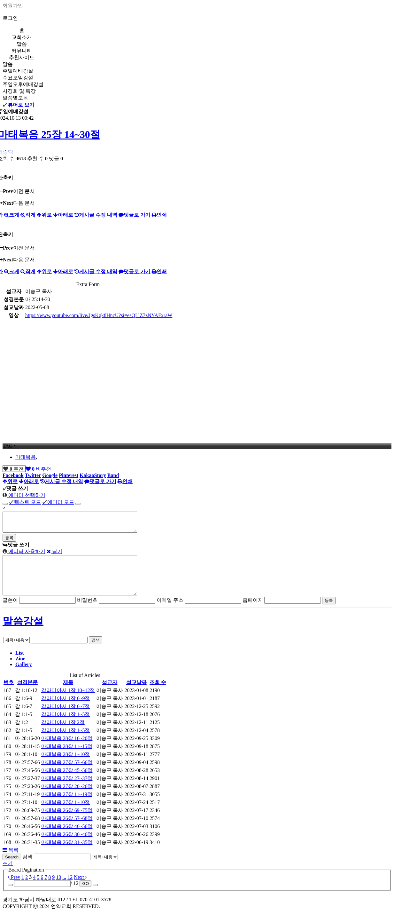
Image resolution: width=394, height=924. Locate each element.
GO (85, 895)
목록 (11, 861)
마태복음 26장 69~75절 (67, 821)
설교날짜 (136, 694)
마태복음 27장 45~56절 (67, 782)
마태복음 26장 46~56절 (67, 837)
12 (70, 888)
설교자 (109, 694)
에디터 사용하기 (24, 555)
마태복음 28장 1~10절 (65, 766)
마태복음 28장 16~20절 (67, 750)
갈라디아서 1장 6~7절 (65, 718)
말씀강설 (23, 632)
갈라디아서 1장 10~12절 (68, 702)
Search (12, 868)
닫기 (54, 555)
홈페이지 (253, 611)
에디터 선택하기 (24, 495)
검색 (95, 651)
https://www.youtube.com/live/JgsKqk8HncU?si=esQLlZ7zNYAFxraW (98, 315)
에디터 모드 (58, 502)
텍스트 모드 (25, 502)
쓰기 (8, 875)
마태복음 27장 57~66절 (67, 774)
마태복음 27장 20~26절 (67, 798)
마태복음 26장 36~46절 (67, 845)
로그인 (10, 18)
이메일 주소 (170, 611)
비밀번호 (87, 611)
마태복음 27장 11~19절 (66, 805)
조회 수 (158, 694)
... (64, 888)
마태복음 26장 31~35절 (67, 853)
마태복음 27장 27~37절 (67, 790)
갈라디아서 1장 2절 (63, 734)
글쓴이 (10, 611)
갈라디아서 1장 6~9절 (65, 710)
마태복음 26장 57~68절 (67, 829)
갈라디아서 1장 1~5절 (65, 726)
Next (80, 888)
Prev (14, 888)
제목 (68, 694)
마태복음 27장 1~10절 (65, 813)
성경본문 (27, 694)
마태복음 (25, 457)
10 (58, 888)
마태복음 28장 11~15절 (66, 758)
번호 (9, 694)
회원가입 (13, 5)
